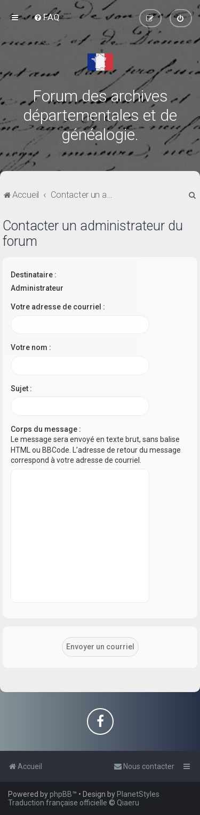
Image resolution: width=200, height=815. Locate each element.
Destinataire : (34, 274)
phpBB (61, 794)
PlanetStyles (138, 794)
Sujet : (21, 388)
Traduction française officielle (57, 802)
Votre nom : (31, 347)
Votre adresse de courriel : (58, 306)
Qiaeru (128, 802)
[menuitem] (46, 17)
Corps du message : (46, 429)
